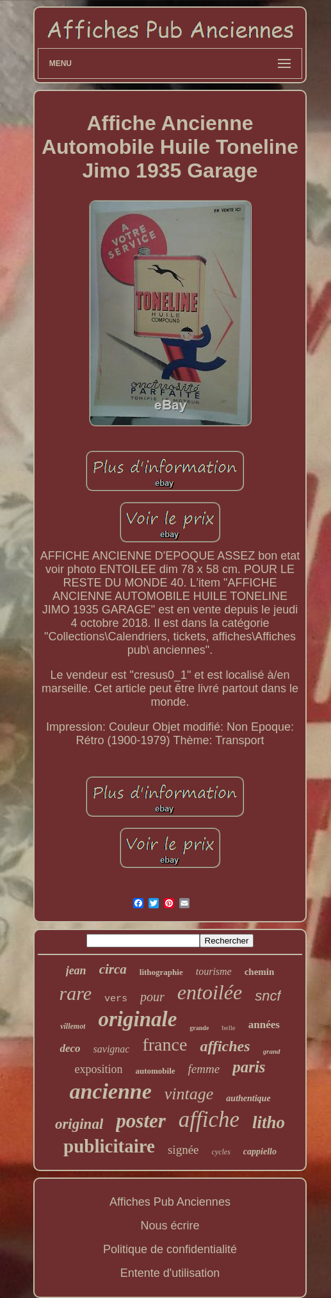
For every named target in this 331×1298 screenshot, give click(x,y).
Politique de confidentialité (170, 1249)
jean (76, 970)
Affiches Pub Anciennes (169, 1201)
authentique (248, 1098)
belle (228, 1027)
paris (248, 1067)
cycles (221, 1151)
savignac (111, 1049)
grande (199, 1027)
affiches (225, 1046)
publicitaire (109, 1146)
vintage (189, 1094)
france (164, 1044)
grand (271, 1051)
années (264, 1025)
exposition (98, 1069)
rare (75, 993)
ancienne (110, 1091)
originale (137, 1019)
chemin (260, 972)
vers (115, 999)
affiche (209, 1119)
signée (183, 1149)
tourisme (214, 971)
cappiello (260, 1151)
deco (70, 1048)
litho (268, 1122)
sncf (267, 996)
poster (141, 1121)
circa (113, 969)
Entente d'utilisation (170, 1273)
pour (152, 997)
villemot (72, 1026)
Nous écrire (169, 1225)
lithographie (161, 972)
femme (204, 1069)
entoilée (209, 992)
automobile (155, 1071)
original (79, 1124)
